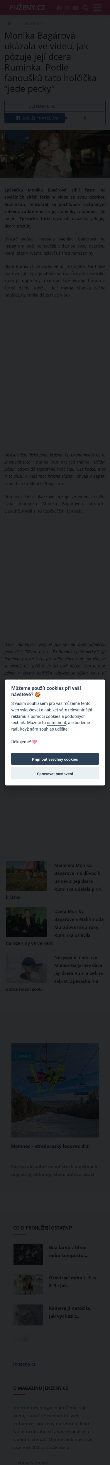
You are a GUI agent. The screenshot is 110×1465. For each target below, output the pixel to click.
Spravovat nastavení (55, 773)
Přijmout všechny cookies (55, 759)
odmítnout (56, 722)
